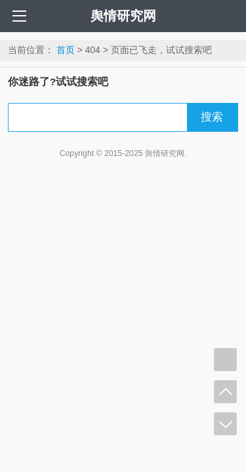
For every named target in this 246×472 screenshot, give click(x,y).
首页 (65, 50)
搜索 (212, 117)
